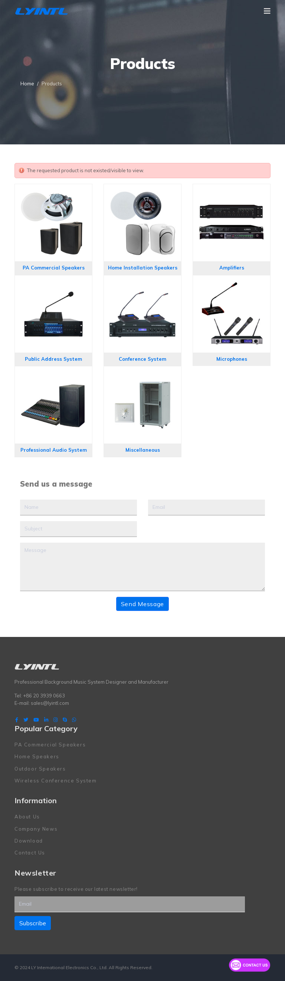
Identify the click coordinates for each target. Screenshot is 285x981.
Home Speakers (36, 756)
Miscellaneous (142, 450)
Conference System (142, 359)
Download (28, 841)
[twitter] (25, 720)
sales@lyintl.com (50, 703)
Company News (36, 829)
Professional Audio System (53, 450)
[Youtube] (36, 720)
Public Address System (53, 359)
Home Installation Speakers (142, 268)
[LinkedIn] (46, 720)
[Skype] (65, 720)
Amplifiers (231, 268)
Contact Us (29, 853)
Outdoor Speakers (40, 769)
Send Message (142, 604)
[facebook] (16, 720)
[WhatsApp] (74, 720)
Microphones (231, 359)
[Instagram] (55, 720)
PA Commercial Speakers (54, 268)
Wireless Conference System (55, 781)
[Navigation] (267, 11)
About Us (27, 817)
